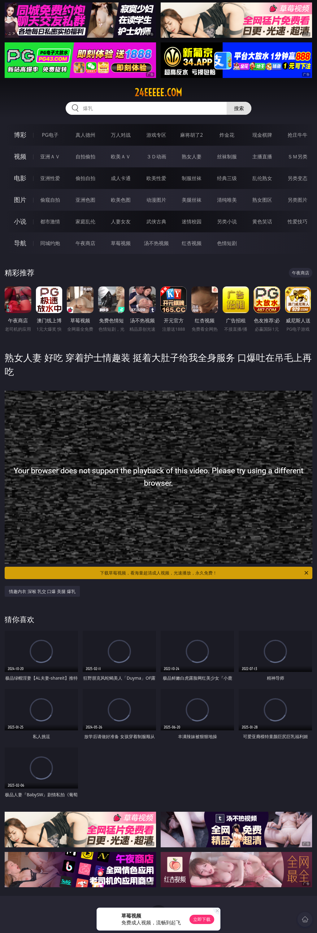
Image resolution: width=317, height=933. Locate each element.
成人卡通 (121, 178)
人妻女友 (121, 221)
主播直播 (262, 156)
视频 (20, 156)
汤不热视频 (156, 243)
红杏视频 (192, 243)
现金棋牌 (262, 134)
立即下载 (202, 919)
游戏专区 (156, 134)
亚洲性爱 (50, 178)
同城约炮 (50, 243)
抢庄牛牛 (297, 134)
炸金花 (226, 134)
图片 (20, 200)
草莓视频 (121, 243)
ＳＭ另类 (297, 156)
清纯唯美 (227, 199)
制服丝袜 (192, 178)
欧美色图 (121, 199)
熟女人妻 (192, 156)
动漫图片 (156, 199)
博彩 (20, 135)
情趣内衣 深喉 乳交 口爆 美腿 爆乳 (42, 591)
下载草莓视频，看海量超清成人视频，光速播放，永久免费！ (204, 573)
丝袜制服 (227, 156)
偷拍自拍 (85, 178)
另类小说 (227, 221)
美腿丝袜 (192, 199)
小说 (20, 221)
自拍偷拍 (85, 156)
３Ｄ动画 (156, 156)
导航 (20, 243)
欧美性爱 (156, 178)
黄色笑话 (262, 221)
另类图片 (297, 199)
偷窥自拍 (50, 199)
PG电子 (50, 134)
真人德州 (85, 134)
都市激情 (50, 221)
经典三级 (227, 178)
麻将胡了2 (191, 134)
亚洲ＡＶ (50, 156)
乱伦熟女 (262, 178)
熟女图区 (262, 199)
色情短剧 (227, 243)
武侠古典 (156, 221)
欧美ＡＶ (121, 156)
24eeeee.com (158, 92)
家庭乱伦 (85, 221)
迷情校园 (192, 221)
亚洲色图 (85, 199)
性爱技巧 (297, 221)
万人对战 (121, 134)
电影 (20, 178)
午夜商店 (85, 243)
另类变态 (297, 178)
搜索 (239, 108)
